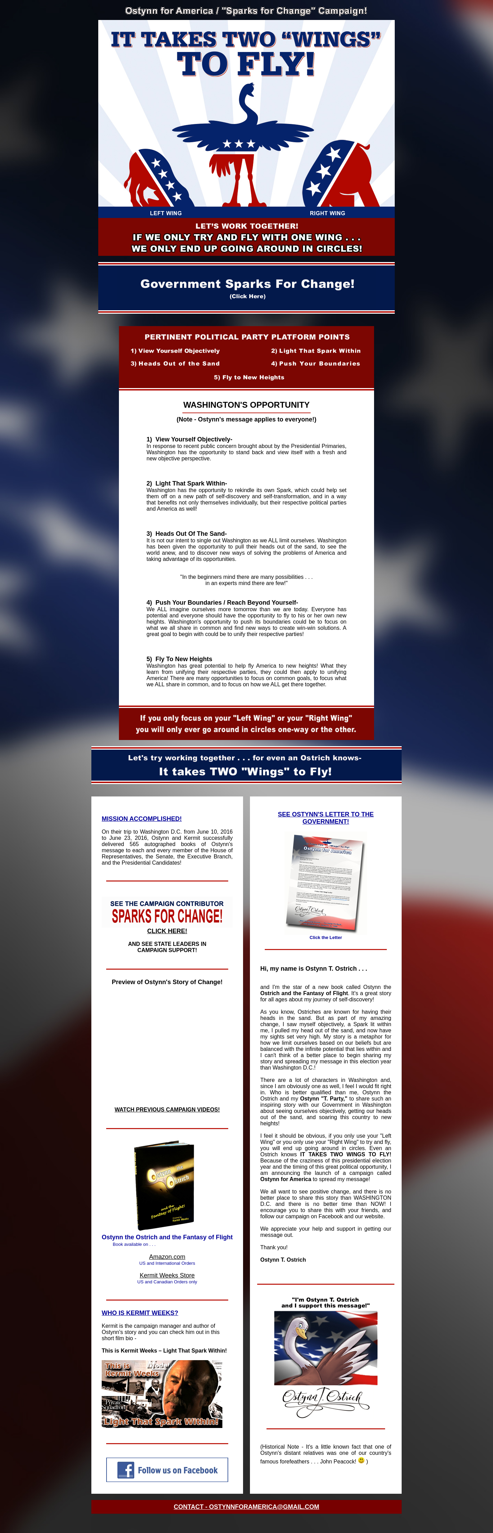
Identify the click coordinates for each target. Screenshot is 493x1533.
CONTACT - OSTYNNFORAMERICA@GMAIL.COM (246, 1506)
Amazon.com (167, 1256)
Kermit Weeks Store (167, 1275)
